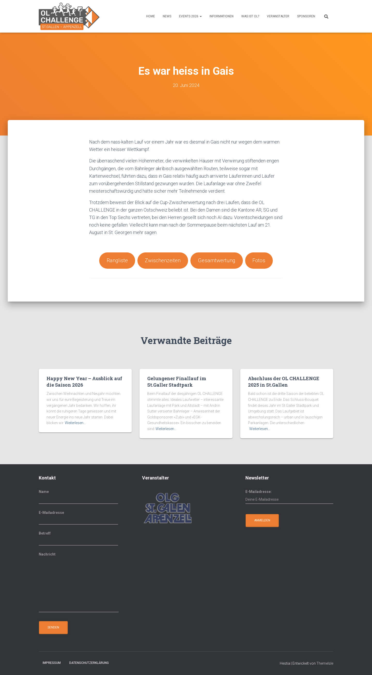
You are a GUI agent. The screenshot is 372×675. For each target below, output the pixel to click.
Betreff (78, 538)
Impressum (52, 663)
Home (150, 16)
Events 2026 (190, 16)
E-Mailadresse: (289, 497)
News (167, 16)
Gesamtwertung (217, 260)
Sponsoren (306, 16)
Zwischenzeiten (163, 260)
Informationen (222, 16)
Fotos (259, 260)
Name (78, 497)
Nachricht (79, 582)
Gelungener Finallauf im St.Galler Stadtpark (176, 381)
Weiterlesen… (75, 423)
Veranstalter (278, 16)
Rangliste (116, 260)
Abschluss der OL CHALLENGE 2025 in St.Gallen (283, 381)
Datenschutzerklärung (89, 663)
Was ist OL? (250, 16)
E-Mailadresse (78, 518)
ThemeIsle (324, 664)
